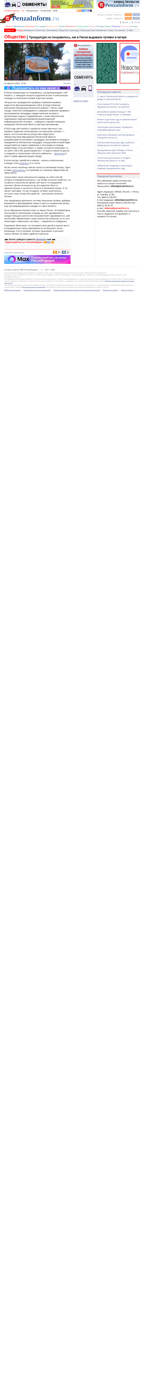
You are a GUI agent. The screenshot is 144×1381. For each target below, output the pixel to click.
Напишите (41, 239)
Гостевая (134, 26)
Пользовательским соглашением (33, 1374)
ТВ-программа (82, 26)
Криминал (101, 30)
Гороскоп (125, 26)
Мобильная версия (12, 1376)
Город (20, 30)
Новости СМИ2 (80, 100)
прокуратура (19, 252)
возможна (24, 163)
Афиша (108, 26)
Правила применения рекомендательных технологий (77, 1376)
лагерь (6, 252)
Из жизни (120, 30)
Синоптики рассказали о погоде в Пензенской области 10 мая (114, 159)
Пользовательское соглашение (37, 1376)
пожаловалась (19, 170)
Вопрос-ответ (52, 26)
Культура (74, 30)
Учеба (130, 30)
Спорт (111, 30)
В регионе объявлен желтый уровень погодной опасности (115, 136)
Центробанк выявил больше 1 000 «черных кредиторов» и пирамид (114, 113)
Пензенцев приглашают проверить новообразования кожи (115, 128)
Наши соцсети (127, 1376)
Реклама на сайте (110, 1376)
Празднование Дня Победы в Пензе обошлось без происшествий (115, 151)
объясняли (59, 153)
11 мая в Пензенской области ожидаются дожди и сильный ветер (117, 98)
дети (11, 252)
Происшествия (87, 30)
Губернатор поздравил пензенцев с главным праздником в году (115, 167)
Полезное (116, 26)
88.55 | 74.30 (130, 22)
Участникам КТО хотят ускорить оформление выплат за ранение (113, 105)
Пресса (93, 26)
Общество (64, 30)
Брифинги (29, 30)
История (100, 26)
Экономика (51, 30)
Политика (40, 30)
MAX (48, 242)
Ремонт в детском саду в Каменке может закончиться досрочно (117, 121)
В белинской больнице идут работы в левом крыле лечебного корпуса (115, 144)
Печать (67, 83)
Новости (9, 26)
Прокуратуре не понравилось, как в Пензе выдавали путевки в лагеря (77, 37)
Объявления (19, 26)
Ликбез (62, 26)
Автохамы (30, 26)
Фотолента (70, 26)
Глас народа (40, 26)
